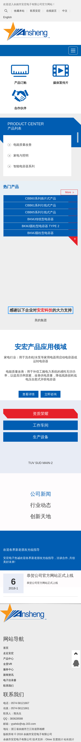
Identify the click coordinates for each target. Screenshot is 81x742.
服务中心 (8, 669)
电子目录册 (9, 680)
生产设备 (40, 437)
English (7, 17)
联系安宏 (35, 10)
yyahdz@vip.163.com (23, 723)
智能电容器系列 (24, 166)
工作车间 (40, 425)
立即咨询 (50, 394)
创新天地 (40, 516)
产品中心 (8, 658)
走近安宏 (8, 653)
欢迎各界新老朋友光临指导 (21, 549)
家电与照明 (21, 155)
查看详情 (28, 394)
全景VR (7, 664)
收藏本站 (19, 10)
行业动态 (40, 505)
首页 (5, 647)
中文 (64, 10)
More (68, 192)
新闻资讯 (8, 674)
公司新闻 (40, 494)
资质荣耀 (40, 413)
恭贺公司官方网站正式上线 (50, 575)
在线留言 (51, 10)
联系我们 (8, 685)
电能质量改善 (22, 144)
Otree (48, 739)
